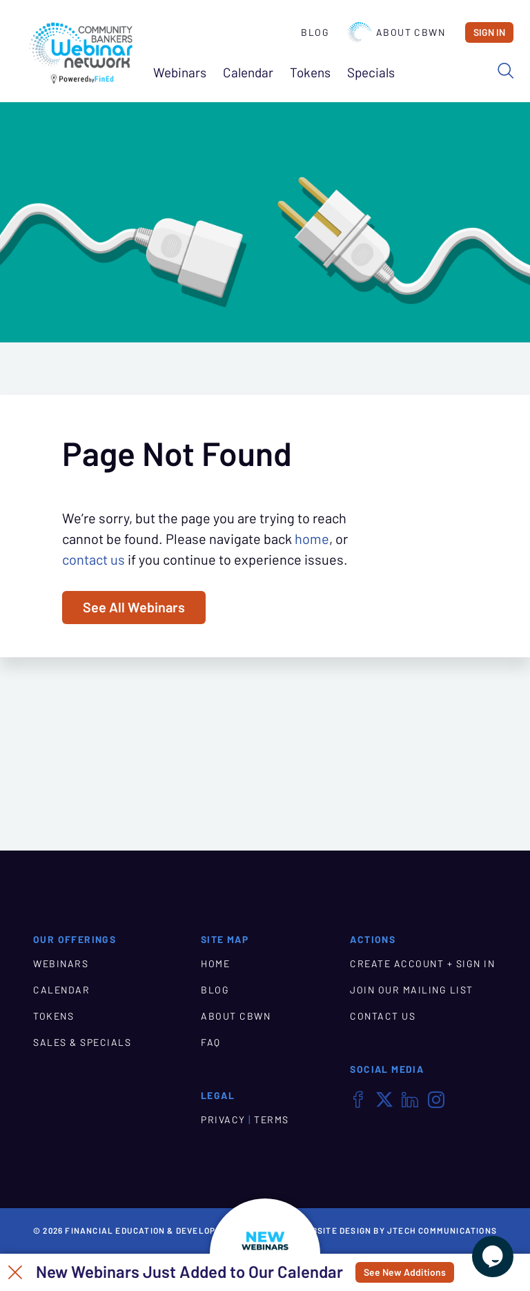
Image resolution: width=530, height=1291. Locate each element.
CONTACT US (382, 1016)
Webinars (179, 73)
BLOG (215, 990)
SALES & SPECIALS (82, 1042)
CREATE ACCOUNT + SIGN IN (422, 963)
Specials (371, 73)
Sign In (489, 32)
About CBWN (396, 32)
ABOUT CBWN (236, 1016)
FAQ (211, 1042)
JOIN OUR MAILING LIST (411, 990)
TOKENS (53, 1016)
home (312, 539)
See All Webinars (134, 607)
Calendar (248, 73)
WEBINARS (60, 963)
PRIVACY (223, 1119)
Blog (315, 32)
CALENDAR (61, 990)
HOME (215, 963)
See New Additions (405, 1272)
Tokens (310, 73)
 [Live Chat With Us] (493, 1256)
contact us (93, 560)
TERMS (271, 1119)
